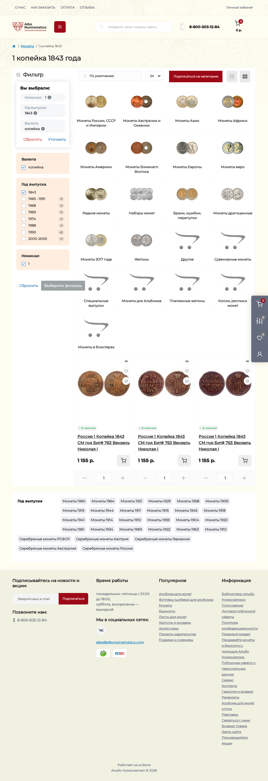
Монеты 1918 (214, 510)
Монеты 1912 (215, 529)
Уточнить (57, 139)
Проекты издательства (177, 634)
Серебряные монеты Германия (162, 539)
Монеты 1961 (73, 529)
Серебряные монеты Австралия (47, 548)
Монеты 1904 (187, 520)
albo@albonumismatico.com (120, 642)
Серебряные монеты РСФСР (44, 539)
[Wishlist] (126, 371)
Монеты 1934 (102, 529)
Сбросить (32, 139)
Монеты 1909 (216, 501)
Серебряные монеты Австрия (102, 539)
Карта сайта (231, 732)
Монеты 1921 (131, 501)
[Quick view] (126, 361)
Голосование (232, 605)
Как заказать (43, 7)
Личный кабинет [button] (239, 7)
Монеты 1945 (186, 510)
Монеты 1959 (158, 520)
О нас (20, 7)
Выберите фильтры (63, 285)
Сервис (228, 680)
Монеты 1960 (74, 501)
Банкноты (167, 611)
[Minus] (85, 478)
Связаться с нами (236, 720)
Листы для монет (173, 617)
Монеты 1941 (74, 520)
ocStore (144, 765)
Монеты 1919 (73, 510)
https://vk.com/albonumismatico (101, 630)
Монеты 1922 (159, 529)
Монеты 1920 (216, 520)
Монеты (27, 46)
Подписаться (73, 599)
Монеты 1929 (159, 501)
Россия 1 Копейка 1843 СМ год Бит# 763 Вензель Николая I (103, 442)
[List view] (232, 76)
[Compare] (126, 381)
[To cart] (123, 460)
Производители (235, 737)
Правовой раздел (236, 634)
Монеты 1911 (130, 510)
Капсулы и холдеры (175, 623)
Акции (227, 743)
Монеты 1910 (130, 520)
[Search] (102, 27)
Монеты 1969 (130, 529)
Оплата (67, 7)
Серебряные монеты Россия (107, 548)
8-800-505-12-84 (204, 27)
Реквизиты (230, 697)
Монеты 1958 (188, 501)
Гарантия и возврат (237, 692)
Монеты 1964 (103, 501)
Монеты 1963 (187, 529)
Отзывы (87, 7)
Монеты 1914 (102, 520)
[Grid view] (245, 76)
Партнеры (230, 715)
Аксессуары (168, 628)
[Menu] (60, 27)
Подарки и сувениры (176, 640)
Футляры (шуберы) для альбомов (186, 600)
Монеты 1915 (158, 510)
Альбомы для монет (175, 594)
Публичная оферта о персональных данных (238, 668)
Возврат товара (234, 726)
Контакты (229, 686)
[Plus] (122, 478)
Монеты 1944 (102, 510)
